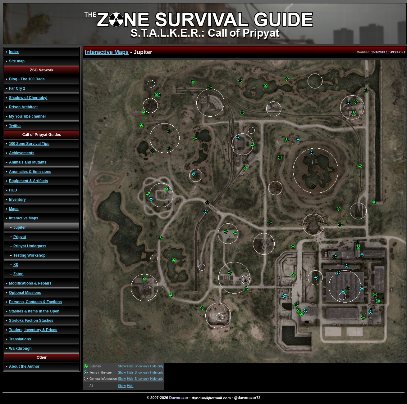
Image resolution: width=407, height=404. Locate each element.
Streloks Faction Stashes (31, 320)
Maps (14, 209)
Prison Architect (23, 107)
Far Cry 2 (17, 88)
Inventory (17, 199)
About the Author (24, 366)
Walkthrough (20, 348)
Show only (142, 366)
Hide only (156, 366)
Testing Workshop (29, 255)
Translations (20, 339)
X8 (15, 265)
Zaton (18, 274)
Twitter (15, 125)
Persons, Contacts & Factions (35, 302)
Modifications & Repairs (30, 283)
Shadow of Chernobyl (28, 98)
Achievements (21, 153)
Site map (17, 61)
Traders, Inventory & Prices (33, 330)
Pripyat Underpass (29, 246)
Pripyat (19, 237)
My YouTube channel (27, 116)
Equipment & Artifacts (28, 181)
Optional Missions (25, 292)
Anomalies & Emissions (30, 171)
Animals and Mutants (28, 162)
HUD (13, 190)
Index (14, 52)
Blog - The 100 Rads (27, 79)
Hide (130, 366)
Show (122, 366)
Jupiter (19, 227)
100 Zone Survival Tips (29, 143)
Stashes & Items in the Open (34, 311)
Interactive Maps (23, 218)
